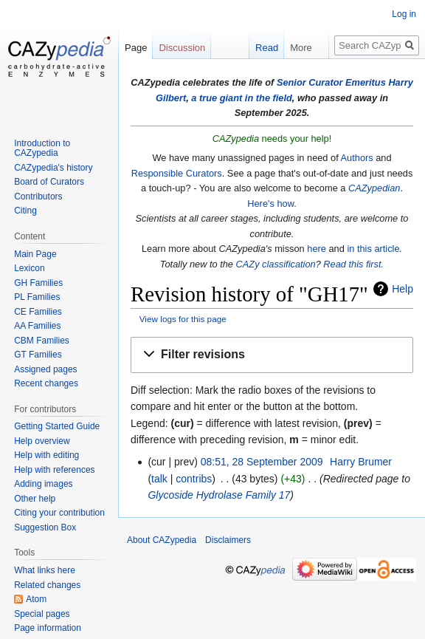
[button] (272, 355)
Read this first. (353, 264)
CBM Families (41, 340)
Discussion (182, 47)
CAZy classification (276, 264)
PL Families (37, 297)
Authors (357, 157)
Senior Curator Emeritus (331, 82)
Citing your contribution (59, 513)
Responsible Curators (176, 173)
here (316, 248)
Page (136, 47)
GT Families (37, 354)
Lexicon (29, 268)
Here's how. (271, 203)
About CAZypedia (161, 540)
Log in (404, 14)
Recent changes (46, 383)
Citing (25, 210)
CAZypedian (374, 188)
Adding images (43, 484)
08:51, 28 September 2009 (262, 462)
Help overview (41, 441)
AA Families (37, 326)
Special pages (41, 614)
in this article (373, 248)
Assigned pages (45, 369)
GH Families (38, 283)
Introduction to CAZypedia (42, 148)
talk (159, 479)
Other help (34, 498)
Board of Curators (49, 182)
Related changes (47, 585)
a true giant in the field (241, 97)
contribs (194, 479)
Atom (36, 599)
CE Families (38, 312)
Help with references (54, 470)
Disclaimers (228, 540)
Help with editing (46, 455)
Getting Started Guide (57, 426)
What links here (44, 570)
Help (402, 289)
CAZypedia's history (53, 168)
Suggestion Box (45, 527)
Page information (47, 628)
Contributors (38, 196)
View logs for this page (183, 319)
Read (261, 47)
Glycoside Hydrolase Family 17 (219, 495)
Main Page (35, 254)
